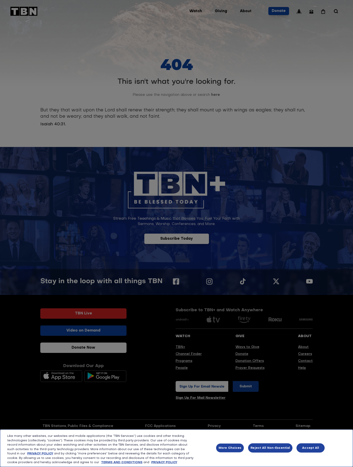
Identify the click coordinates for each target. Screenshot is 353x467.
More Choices (230, 447)
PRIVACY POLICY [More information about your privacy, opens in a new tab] (164, 462)
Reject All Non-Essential (270, 447)
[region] (176, 448)
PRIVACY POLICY (40, 453)
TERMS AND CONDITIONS (122, 462)
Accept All (310, 447)
